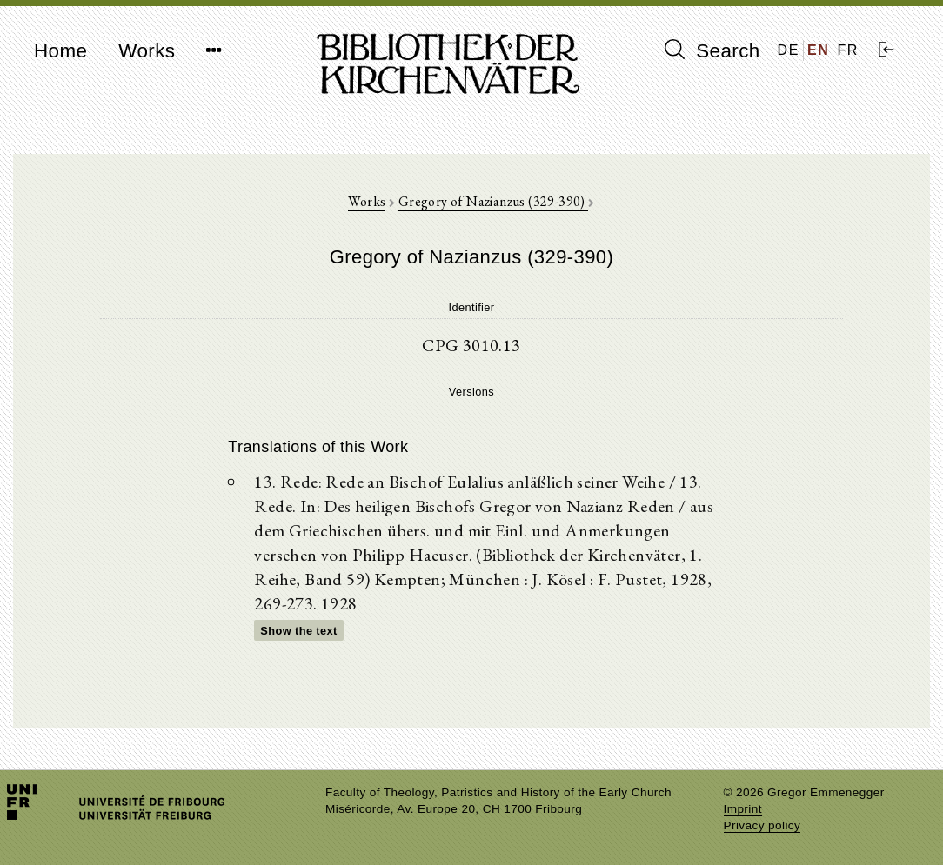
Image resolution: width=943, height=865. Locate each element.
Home (60, 51)
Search (712, 50)
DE (788, 50)
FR (848, 50)
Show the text (298, 630)
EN (818, 50)
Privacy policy (762, 825)
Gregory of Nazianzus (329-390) (493, 201)
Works (146, 51)
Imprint (743, 808)
